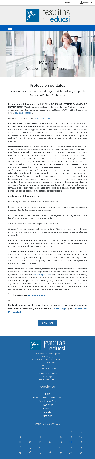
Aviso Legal (60, 308)
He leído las (29, 295)
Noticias (47, 416)
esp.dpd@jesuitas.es (43, 118)
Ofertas (47, 408)
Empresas (47, 405)
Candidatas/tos (47, 401)
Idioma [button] (70, 3)
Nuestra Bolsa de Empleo (47, 397)
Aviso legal (48, 376)
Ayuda (47, 412)
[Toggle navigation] (10, 28)
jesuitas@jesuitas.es (23, 113)
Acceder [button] (85, 3)
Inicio (47, 393)
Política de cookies (47, 379)
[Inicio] (47, 13)
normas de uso (36, 295)
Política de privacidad (47, 374)
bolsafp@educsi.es (47, 368)
